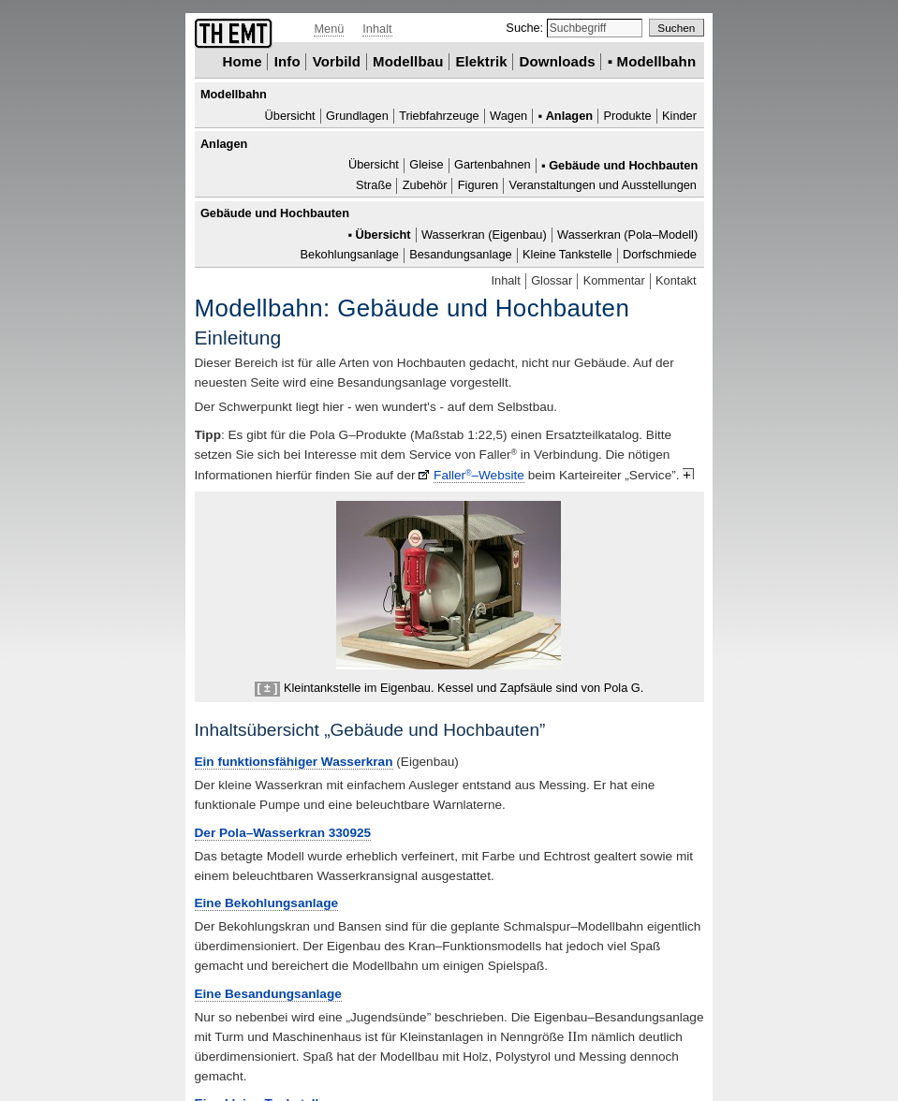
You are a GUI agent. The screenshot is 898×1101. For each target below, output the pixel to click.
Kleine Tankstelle (567, 255)
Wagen (508, 116)
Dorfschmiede (660, 255)
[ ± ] (268, 688)
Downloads (558, 61)
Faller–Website (479, 475)
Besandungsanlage (460, 255)
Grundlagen (357, 116)
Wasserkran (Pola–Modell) (627, 235)
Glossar (551, 280)
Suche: (526, 28)
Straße (373, 185)
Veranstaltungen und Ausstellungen (603, 185)
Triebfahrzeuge (439, 116)
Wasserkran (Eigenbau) (484, 235)
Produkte (627, 116)
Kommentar (614, 280)
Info (287, 61)
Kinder (679, 116)
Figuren (478, 185)
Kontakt (675, 280)
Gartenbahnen (492, 165)
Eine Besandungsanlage (268, 994)
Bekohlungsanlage (350, 255)
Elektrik (481, 61)
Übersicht (290, 116)
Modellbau (408, 61)
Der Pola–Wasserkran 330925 (283, 833)
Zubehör (425, 185)
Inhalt (376, 29)
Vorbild (337, 61)
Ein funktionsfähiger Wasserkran (294, 762)
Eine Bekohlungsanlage (267, 903)
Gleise (426, 165)
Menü (329, 29)
